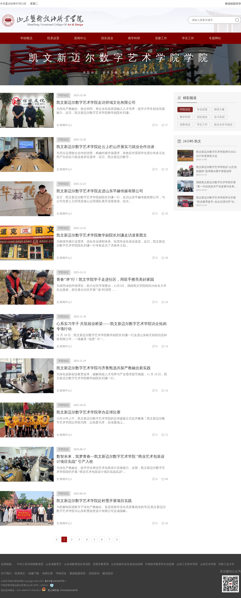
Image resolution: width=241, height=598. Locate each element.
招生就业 (202, 117)
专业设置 (202, 109)
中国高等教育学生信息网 (159, 564)
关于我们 (6, 573)
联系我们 (20, 573)
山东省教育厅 (54, 564)
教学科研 (185, 117)
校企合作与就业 (223, 124)
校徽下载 (33, 573)
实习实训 (219, 117)
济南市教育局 (101, 564)
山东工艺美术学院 (187, 564)
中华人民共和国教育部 (30, 564)
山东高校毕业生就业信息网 (127, 564)
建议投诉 (107, 573)
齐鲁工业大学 (226, 564)
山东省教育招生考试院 (77, 564)
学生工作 (202, 124)
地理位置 (47, 573)
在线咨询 (94, 573)
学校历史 (61, 573)
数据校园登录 (233, 3)
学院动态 (185, 109)
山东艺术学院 (208, 564)
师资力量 (219, 109)
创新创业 (185, 124)
